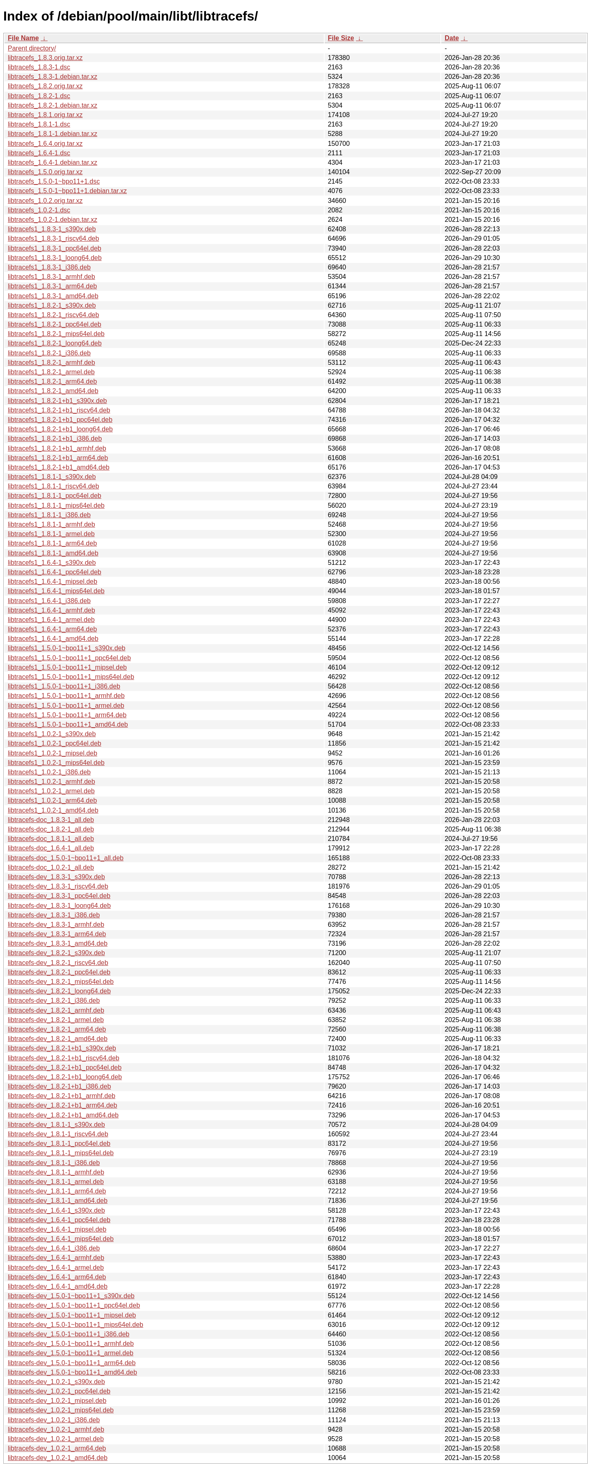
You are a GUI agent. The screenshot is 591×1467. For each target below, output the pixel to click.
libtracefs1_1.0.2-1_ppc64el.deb (54, 743)
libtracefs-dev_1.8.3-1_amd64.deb (58, 943)
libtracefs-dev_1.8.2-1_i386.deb (54, 1000)
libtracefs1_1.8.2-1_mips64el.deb (56, 333)
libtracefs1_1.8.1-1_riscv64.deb (53, 486)
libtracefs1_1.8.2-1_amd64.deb (53, 390)
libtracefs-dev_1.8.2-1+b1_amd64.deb (63, 1115)
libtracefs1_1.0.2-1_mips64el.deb (56, 762)
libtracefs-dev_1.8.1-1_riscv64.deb (58, 1134)
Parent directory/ (32, 48)
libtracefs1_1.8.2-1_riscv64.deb (53, 314)
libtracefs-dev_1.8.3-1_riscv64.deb (58, 886)
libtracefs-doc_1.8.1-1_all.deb (51, 838)
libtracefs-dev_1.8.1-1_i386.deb (54, 1162)
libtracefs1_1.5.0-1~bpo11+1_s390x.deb (66, 648)
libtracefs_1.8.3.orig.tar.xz (45, 57)
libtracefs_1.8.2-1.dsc (39, 95)
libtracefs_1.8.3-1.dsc (39, 67)
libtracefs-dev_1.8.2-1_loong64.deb (59, 991)
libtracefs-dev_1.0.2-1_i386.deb (54, 1419)
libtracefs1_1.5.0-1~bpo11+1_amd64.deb (68, 724)
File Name (23, 38)
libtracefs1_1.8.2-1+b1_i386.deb (55, 438)
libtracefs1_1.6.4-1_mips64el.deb (56, 590)
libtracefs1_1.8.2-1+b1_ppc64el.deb (60, 419)
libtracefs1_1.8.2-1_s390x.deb (52, 305)
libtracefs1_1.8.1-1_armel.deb (51, 533)
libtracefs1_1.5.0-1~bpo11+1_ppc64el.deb (69, 657)
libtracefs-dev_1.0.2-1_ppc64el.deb (59, 1391)
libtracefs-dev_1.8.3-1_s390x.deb (56, 876)
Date (451, 38)
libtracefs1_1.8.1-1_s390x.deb (52, 476)
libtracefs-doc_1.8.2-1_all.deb (51, 829)
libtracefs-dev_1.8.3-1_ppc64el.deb (59, 895)
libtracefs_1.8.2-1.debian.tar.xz (52, 105)
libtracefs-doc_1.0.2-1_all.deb (51, 867)
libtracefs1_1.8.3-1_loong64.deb (55, 257)
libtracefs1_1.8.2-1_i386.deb (49, 353)
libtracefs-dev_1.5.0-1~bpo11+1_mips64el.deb (75, 1324)
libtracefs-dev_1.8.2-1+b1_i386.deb (59, 1086)
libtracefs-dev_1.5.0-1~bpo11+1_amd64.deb (72, 1372)
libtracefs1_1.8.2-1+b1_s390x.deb (57, 400)
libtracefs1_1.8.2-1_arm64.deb (52, 381)
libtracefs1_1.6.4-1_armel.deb (51, 619)
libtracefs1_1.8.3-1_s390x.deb (52, 229)
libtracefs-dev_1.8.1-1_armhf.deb (56, 1172)
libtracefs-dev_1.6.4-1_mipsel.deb (57, 1229)
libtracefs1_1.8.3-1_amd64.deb (53, 295)
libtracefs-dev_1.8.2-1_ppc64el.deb (59, 972)
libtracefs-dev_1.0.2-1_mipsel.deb (57, 1400)
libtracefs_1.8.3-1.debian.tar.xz (52, 76)
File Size (341, 38)
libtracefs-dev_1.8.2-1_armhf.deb (56, 1010)
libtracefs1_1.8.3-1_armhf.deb (51, 276)
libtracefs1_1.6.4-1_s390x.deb (52, 562)
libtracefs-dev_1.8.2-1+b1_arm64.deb (62, 1105)
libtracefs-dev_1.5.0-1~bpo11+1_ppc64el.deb (74, 1305)
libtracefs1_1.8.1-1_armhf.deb (51, 524)
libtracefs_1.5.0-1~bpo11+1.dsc (54, 181)
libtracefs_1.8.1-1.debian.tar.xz (52, 133)
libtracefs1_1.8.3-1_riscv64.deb (53, 238)
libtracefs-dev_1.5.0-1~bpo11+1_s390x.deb (71, 1295)
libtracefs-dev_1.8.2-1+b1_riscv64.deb (63, 1058)
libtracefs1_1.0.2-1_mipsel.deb (52, 753)
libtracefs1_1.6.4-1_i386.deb (49, 600)
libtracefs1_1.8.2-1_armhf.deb (51, 362)
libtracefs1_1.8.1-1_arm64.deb (52, 543)
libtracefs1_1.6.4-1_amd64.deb (53, 638)
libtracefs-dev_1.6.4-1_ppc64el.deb (59, 1219)
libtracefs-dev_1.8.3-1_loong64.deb (59, 905)
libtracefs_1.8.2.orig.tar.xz (45, 86)
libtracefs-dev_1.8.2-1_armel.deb (56, 1019)
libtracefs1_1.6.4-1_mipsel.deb (52, 581)
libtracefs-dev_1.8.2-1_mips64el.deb (61, 981)
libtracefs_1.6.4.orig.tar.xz (45, 143)
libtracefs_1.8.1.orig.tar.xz (45, 114)
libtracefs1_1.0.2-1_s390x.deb (52, 733)
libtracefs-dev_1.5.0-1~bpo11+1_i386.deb (68, 1334)
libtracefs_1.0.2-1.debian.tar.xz (52, 219)
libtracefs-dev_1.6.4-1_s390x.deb (56, 1210)
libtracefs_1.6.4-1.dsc (39, 153)
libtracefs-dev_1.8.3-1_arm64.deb (57, 933)
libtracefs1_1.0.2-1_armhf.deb (51, 781)
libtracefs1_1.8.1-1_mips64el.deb (56, 505)
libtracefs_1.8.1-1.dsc (39, 124)
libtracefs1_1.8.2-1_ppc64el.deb (54, 324)
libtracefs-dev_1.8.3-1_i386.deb (54, 915)
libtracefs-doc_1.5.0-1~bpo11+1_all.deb (66, 857)
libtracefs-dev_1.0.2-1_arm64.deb (57, 1448)
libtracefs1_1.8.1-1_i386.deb (49, 514)
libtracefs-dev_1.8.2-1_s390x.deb (56, 952)
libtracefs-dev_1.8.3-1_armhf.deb (56, 924)
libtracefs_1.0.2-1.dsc (39, 210)
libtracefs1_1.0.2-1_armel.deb (51, 791)
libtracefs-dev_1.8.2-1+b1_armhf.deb (61, 1095)
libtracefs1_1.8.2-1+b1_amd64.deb (59, 467)
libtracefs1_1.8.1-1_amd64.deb (53, 553)
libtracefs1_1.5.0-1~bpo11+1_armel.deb (66, 705)
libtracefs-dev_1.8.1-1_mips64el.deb (61, 1152)
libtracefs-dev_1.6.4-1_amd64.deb (58, 1286)
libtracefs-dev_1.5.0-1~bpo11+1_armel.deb (70, 1353)
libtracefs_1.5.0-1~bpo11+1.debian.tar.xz (67, 190)
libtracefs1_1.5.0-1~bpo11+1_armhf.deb (66, 695)
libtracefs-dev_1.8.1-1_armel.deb (56, 1181)
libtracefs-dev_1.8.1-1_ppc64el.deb (59, 1143)
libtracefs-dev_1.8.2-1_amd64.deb (58, 1038)
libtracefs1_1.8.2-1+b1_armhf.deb (57, 448)
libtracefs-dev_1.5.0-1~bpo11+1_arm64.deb (71, 1362)
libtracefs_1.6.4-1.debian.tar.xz (52, 162)
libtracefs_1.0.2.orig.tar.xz (45, 200)
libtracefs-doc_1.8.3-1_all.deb (51, 819)
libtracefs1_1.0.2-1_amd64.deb (53, 810)
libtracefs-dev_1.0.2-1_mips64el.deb (61, 1410)
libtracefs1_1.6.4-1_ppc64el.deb (54, 572)
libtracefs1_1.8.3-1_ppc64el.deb (54, 248)
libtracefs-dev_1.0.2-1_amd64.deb (58, 1457)
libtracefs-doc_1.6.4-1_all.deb (51, 848)
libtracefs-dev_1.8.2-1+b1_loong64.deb (65, 1076)
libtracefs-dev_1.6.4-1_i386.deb (54, 1248)
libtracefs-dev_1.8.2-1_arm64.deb (57, 1029)
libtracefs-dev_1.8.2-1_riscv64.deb (58, 962)
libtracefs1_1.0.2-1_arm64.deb (52, 800)
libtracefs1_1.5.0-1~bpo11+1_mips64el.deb (71, 676)
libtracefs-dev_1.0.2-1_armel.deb (56, 1438)
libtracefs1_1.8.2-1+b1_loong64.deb (60, 429)
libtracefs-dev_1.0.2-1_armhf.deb (56, 1429)
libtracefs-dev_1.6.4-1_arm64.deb (57, 1277)
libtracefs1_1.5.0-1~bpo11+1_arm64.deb (67, 715)
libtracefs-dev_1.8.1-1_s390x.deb (56, 1124)
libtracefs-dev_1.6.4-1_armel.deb (56, 1267)
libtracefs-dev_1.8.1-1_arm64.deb (57, 1191)
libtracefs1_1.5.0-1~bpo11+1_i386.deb (64, 686)
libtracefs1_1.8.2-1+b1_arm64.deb (58, 457)
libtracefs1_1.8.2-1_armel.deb (51, 371)
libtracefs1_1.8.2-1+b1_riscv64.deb (59, 410)
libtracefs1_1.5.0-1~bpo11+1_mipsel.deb (67, 667)
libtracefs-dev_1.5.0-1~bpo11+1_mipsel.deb (72, 1315)
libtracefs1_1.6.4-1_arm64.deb (52, 629)
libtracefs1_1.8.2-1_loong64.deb (55, 343)
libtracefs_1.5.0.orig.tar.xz (45, 171)
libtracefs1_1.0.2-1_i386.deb (49, 772)
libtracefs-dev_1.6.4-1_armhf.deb (56, 1257)
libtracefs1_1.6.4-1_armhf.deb (51, 610)
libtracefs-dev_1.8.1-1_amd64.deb (58, 1200)
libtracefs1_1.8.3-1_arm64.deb (52, 286)
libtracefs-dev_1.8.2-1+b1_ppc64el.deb (64, 1067)
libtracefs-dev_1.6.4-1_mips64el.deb (61, 1238)
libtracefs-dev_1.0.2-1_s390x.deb (56, 1381)
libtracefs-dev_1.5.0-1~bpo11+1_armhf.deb (71, 1343)
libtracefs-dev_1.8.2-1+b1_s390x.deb (62, 1048)
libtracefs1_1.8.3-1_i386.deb (49, 267)
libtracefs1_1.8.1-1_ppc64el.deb (54, 495)
